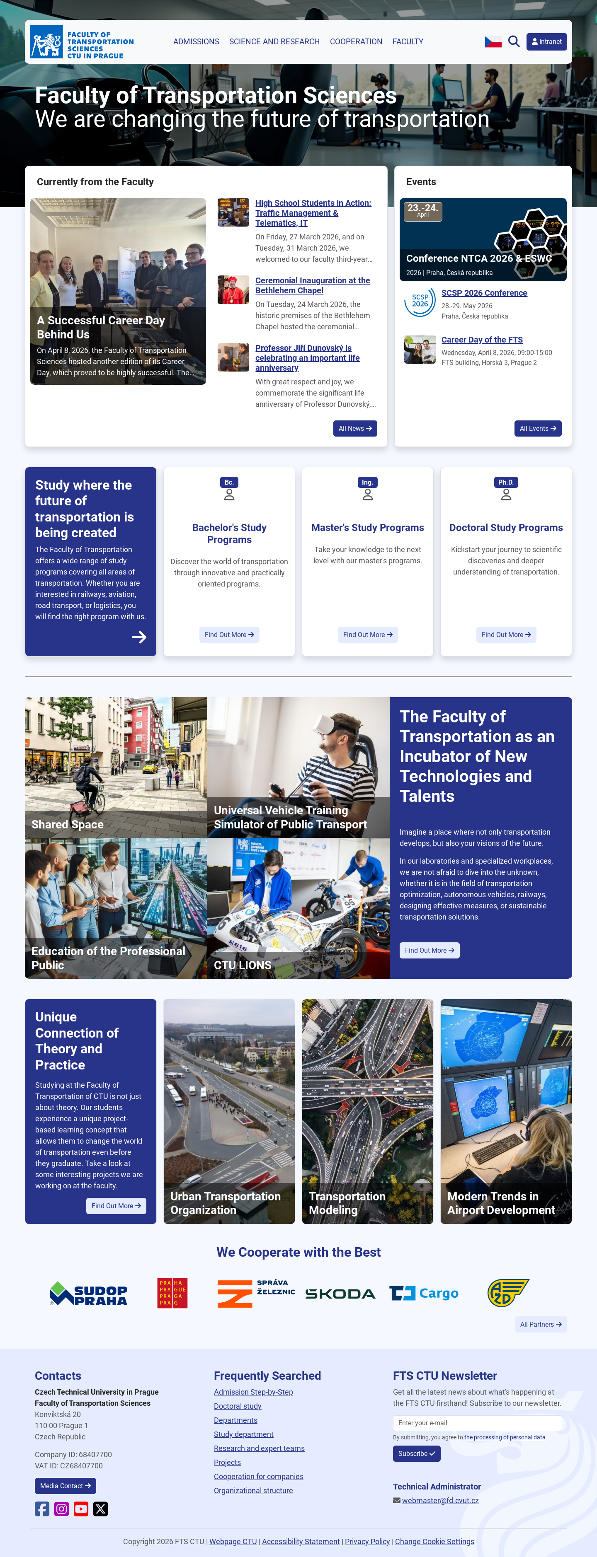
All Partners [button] (537, 1324)
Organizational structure (253, 1490)
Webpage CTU (233, 1541)
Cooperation (356, 41)
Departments (235, 1420)
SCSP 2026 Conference (484, 293)
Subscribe (412, 1454)
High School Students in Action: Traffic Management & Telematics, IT (313, 213)
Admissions (196, 41)
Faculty (408, 41)
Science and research (274, 41)
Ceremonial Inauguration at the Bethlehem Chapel (312, 285)
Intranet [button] (547, 42)
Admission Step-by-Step (253, 1392)
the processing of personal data (505, 1437)
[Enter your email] (477, 1423)
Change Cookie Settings (434, 1541)
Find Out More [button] (225, 635)
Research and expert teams (259, 1448)
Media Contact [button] (61, 1486)
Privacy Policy (367, 1541)
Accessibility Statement (301, 1541)
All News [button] (351, 428)
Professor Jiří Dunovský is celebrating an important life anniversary (307, 358)
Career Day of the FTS (482, 340)
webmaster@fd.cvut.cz (440, 1500)
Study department (244, 1434)
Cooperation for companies (258, 1476)
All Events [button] (534, 428)
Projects (227, 1462)
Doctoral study (238, 1406)
